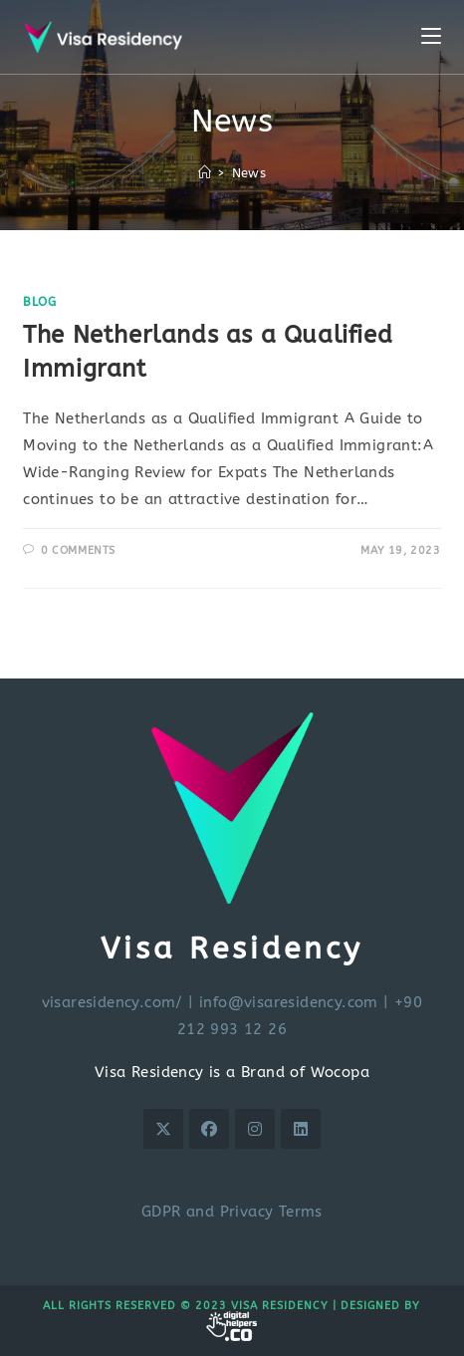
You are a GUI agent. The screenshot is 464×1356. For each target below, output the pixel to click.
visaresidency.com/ (112, 1002)
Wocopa (340, 1072)
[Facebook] (209, 1129)
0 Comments (78, 550)
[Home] (204, 172)
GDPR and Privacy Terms (232, 1211)
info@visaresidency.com (288, 1002)
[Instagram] (255, 1129)
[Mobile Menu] (431, 37)
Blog (39, 302)
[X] (163, 1129)
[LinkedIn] (301, 1129)
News (249, 172)
